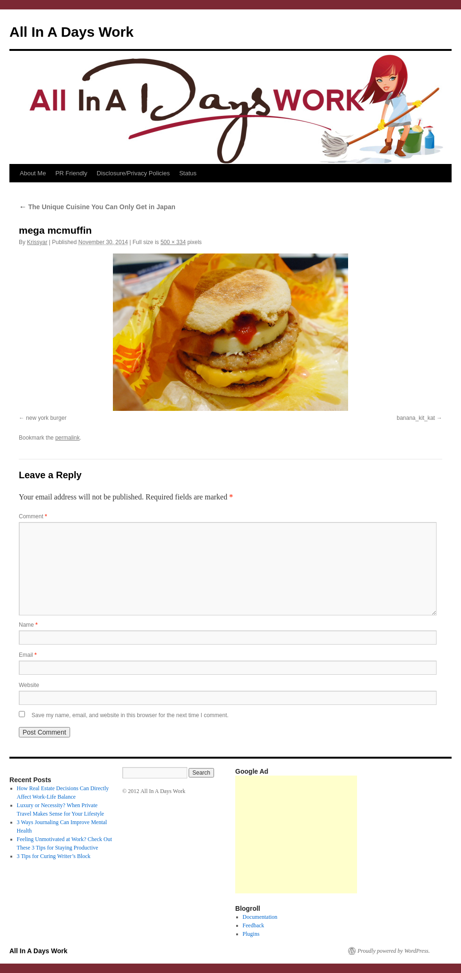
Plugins (251, 934)
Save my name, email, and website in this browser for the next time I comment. (130, 715)
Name (28, 624)
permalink (67, 437)
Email (28, 655)
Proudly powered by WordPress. (394, 951)
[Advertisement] (296, 834)
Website (29, 685)
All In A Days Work (71, 32)
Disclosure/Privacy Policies (133, 173)
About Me (33, 173)
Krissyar (37, 242)
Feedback (253, 925)
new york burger (46, 418)
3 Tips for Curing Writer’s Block (54, 856)
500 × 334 (173, 242)
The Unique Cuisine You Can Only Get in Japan (97, 207)
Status (188, 173)
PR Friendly (71, 173)
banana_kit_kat (416, 418)
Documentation (260, 917)
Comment (33, 516)
